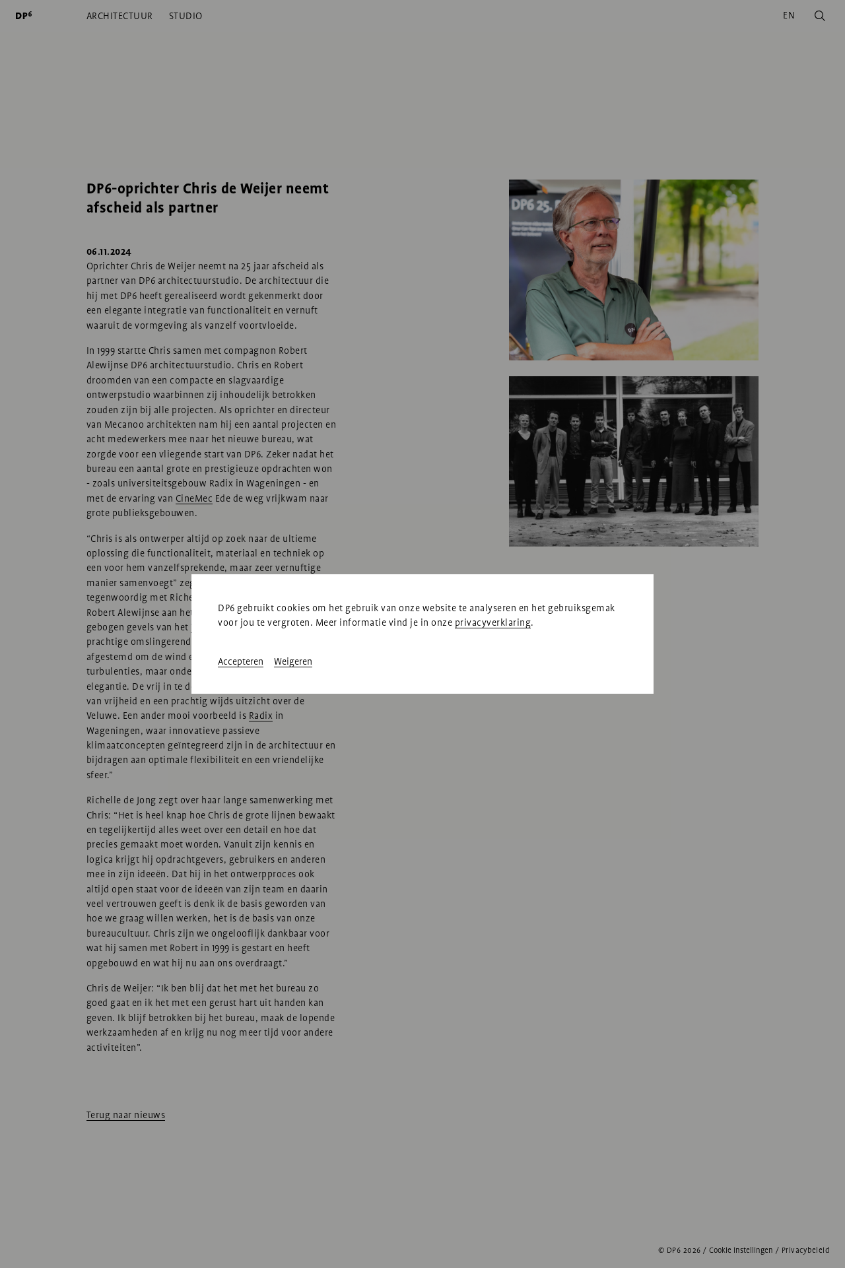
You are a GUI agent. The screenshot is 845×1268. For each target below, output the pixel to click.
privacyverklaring (493, 622)
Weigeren (293, 661)
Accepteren (240, 661)
